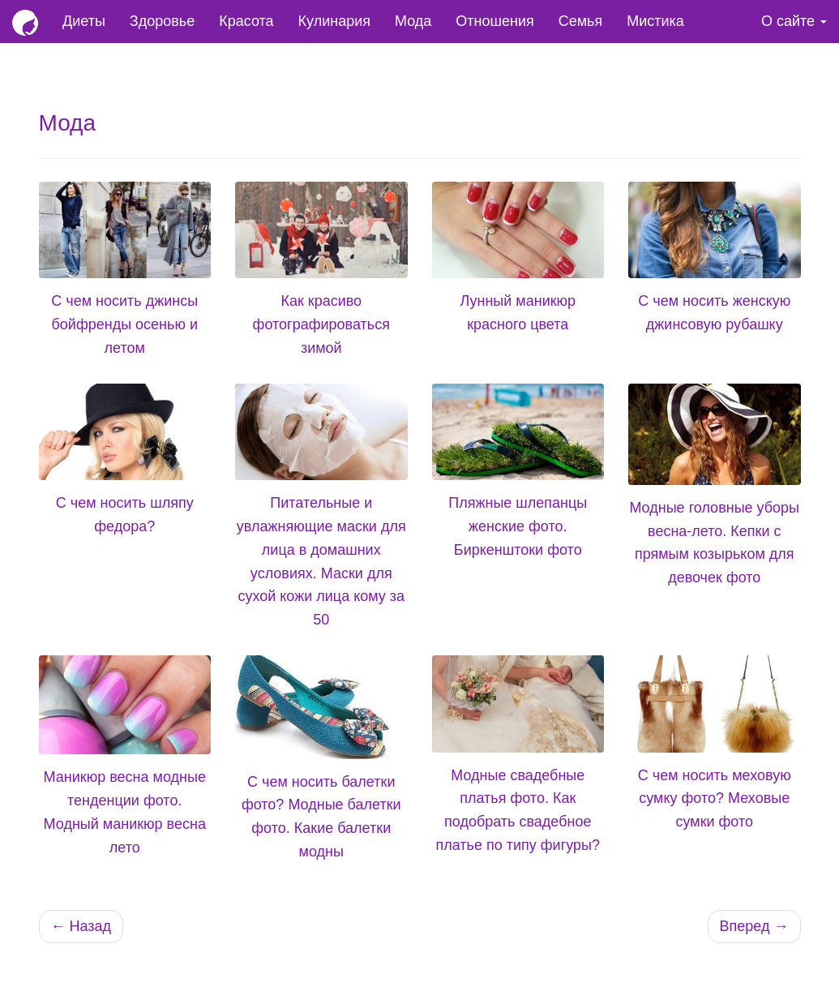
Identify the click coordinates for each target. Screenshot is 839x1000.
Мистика (655, 21)
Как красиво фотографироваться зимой (321, 324)
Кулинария (334, 21)
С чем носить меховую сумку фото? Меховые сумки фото (714, 798)
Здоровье (162, 21)
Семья (581, 21)
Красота (246, 21)
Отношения (494, 21)
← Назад (81, 926)
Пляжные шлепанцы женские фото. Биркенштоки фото (517, 526)
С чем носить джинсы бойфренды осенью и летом (124, 324)
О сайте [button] (794, 21)
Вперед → (754, 926)
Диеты (83, 21)
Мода (413, 21)
